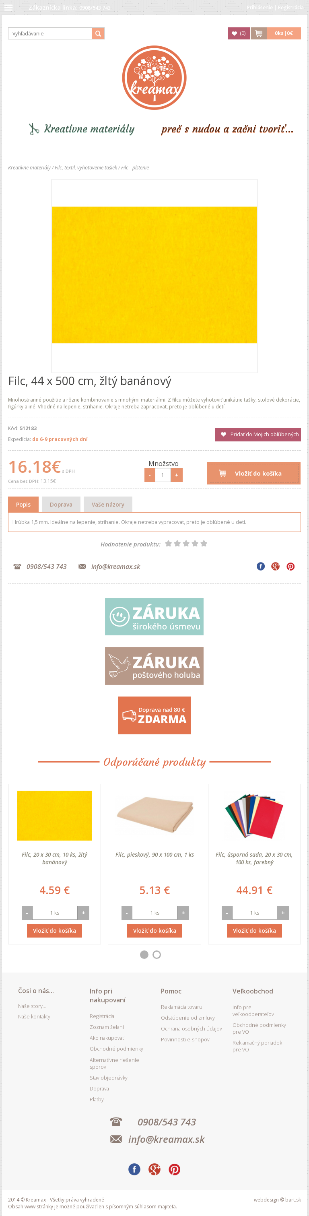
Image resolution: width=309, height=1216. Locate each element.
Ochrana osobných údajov (191, 1028)
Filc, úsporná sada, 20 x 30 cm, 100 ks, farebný (254, 858)
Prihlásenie (260, 7)
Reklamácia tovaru (181, 1007)
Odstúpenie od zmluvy (188, 1017)
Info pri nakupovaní (108, 995)
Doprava (61, 504)
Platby (97, 1099)
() (242, 33)
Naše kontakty (34, 1016)
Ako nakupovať (107, 1038)
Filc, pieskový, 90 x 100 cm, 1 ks (154, 854)
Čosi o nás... (36, 990)
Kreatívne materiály (89, 129)
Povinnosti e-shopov (185, 1039)
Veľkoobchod (253, 991)
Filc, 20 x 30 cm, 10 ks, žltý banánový (54, 858)
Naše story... (32, 1006)
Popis (23, 504)
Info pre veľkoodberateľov (253, 1011)
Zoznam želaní (107, 1027)
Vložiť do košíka (258, 473)
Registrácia (291, 7)
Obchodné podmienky (116, 1048)
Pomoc (171, 991)
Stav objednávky (109, 1077)
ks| (284, 33)
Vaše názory (108, 504)
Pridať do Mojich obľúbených (265, 434)
